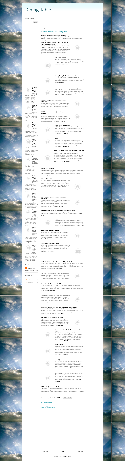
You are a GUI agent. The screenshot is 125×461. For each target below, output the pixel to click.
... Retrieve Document (57, 206)
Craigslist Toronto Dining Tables (34, 89)
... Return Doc (64, 64)
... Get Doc (62, 121)
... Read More (53, 302)
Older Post (80, 451)
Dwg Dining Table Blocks (34, 125)
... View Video (53, 175)
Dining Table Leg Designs (34, 211)
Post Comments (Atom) (66, 456)
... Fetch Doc (66, 340)
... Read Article (66, 161)
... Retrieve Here (59, 108)
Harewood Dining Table (34, 106)
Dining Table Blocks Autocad (34, 229)
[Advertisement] (62, 15)
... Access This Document (65, 94)
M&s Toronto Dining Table (34, 141)
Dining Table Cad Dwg (34, 195)
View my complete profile (31, 270)
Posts (28, 279)
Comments (29, 282)
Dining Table (38, 10)
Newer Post (45, 451)
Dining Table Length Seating (34, 247)
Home (62, 451)
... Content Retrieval (69, 367)
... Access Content (59, 82)
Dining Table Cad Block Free (35, 158)
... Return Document (60, 227)
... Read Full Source (61, 186)
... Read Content (65, 133)
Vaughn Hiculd (31, 268)
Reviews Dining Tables (34, 177)
